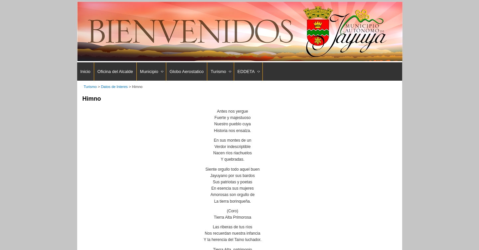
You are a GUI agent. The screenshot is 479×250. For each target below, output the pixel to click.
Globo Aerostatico (187, 71)
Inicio (85, 71)
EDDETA (246, 71)
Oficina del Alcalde (115, 71)
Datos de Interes (114, 87)
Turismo (218, 71)
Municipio (149, 71)
